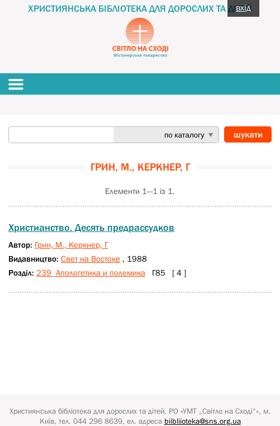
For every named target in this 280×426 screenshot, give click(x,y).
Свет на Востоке (90, 258)
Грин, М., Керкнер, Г (71, 244)
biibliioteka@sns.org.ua (202, 420)
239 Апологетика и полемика (90, 272)
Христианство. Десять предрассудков (91, 227)
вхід (243, 7)
